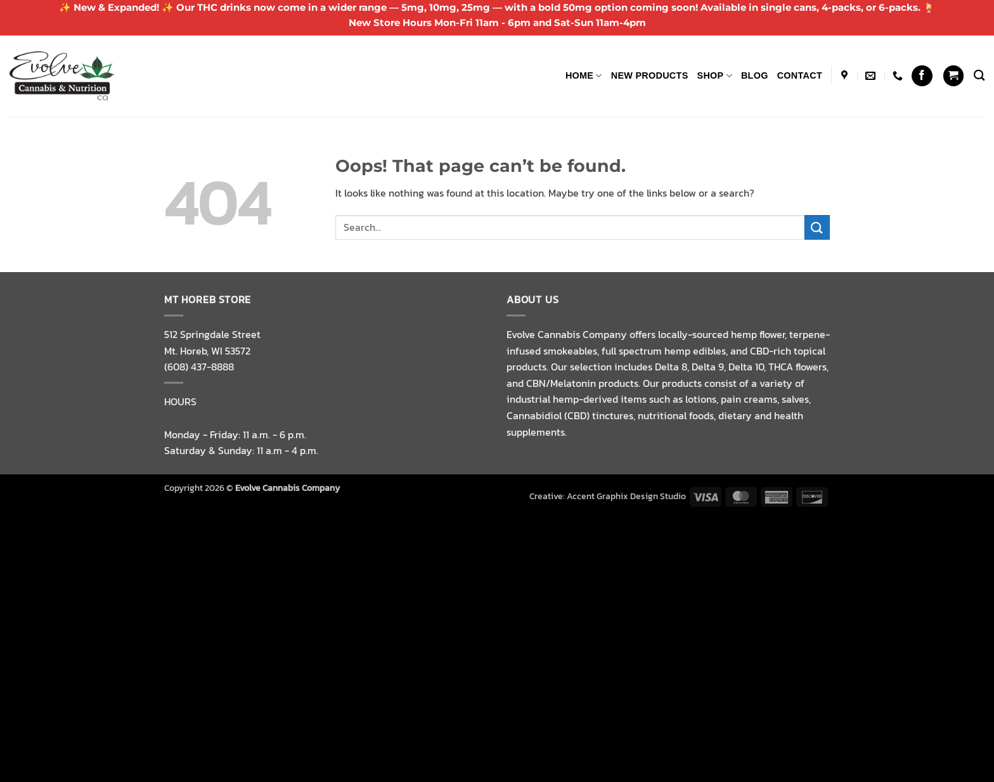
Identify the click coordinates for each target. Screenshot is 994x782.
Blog (754, 75)
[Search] (979, 76)
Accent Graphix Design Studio (626, 496)
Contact (799, 75)
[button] (953, 75)
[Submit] (817, 227)
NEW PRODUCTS (649, 75)
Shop (714, 76)
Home (583, 76)
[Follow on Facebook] (922, 75)
